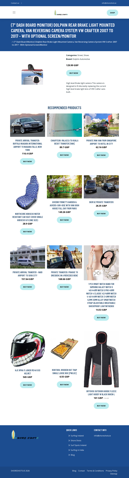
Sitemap (113, 473)
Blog (73, 455)
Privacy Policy (111, 470)
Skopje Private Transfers (101, 202)
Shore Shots (76, 440)
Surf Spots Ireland (78, 445)
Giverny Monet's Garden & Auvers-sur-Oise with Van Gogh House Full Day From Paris (64, 205)
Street (80, 55)
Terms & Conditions (95, 470)
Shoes (86, 55)
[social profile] (21, 3)
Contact (81, 470)
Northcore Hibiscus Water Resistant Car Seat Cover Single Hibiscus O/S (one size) (27, 217)
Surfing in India (77, 450)
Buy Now (74, 73)
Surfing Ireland (77, 435)
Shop (112, 12)
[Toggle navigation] (14, 12)
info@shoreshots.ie (109, 3)
